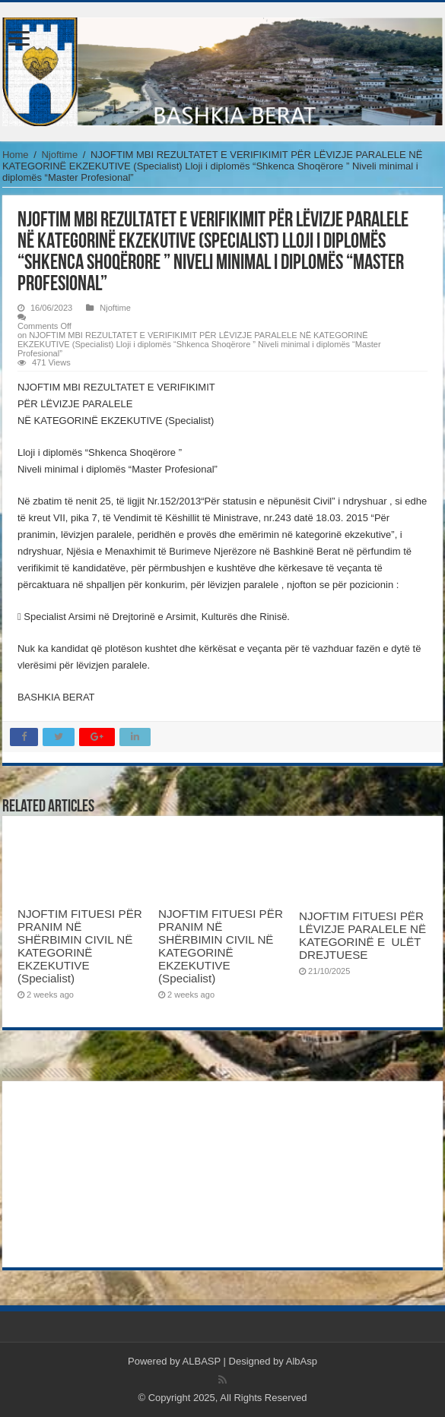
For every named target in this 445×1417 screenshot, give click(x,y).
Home (15, 154)
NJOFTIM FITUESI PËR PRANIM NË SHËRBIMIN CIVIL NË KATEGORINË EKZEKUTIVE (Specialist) (79, 946)
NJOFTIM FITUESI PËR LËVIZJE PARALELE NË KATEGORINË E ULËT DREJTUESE (362, 935)
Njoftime (59, 154)
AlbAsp (301, 1361)
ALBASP (202, 1361)
